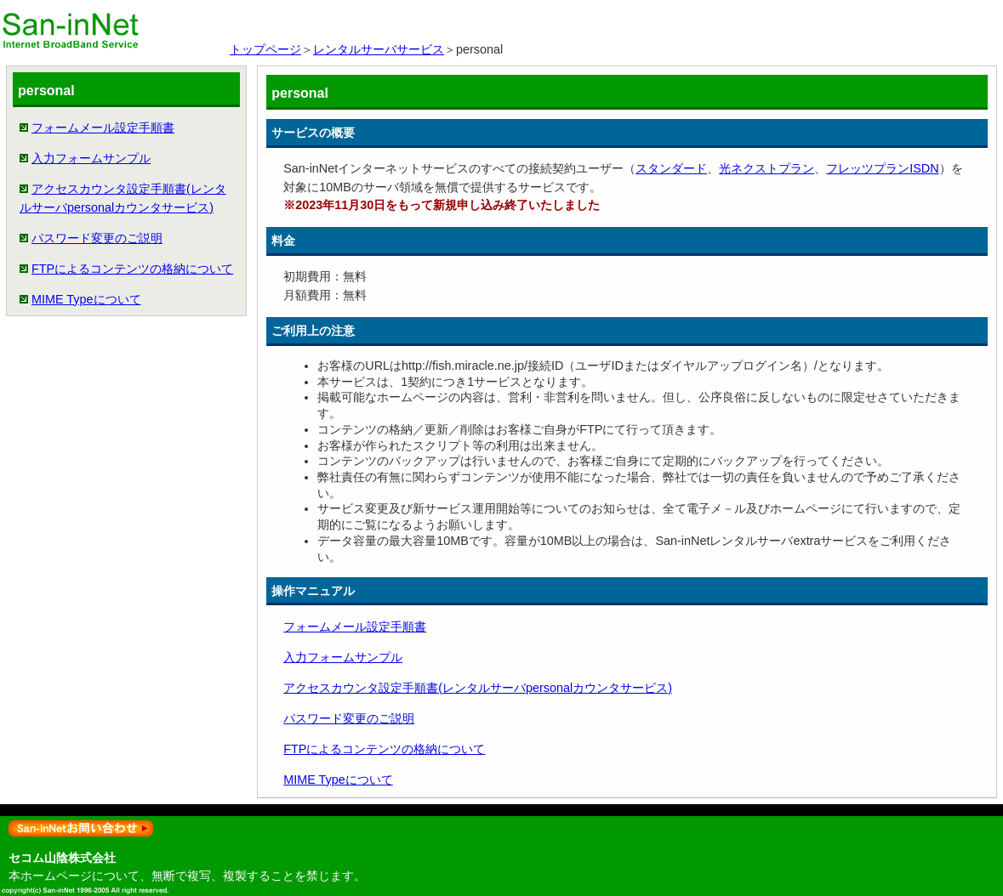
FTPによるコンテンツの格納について (132, 268)
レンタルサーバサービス (378, 49)
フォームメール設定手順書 (102, 127)
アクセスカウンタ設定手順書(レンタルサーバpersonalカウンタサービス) (477, 688)
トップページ (265, 49)
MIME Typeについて (86, 299)
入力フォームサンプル (91, 158)
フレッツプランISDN (882, 168)
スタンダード (671, 168)
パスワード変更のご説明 (96, 238)
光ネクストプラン (766, 168)
